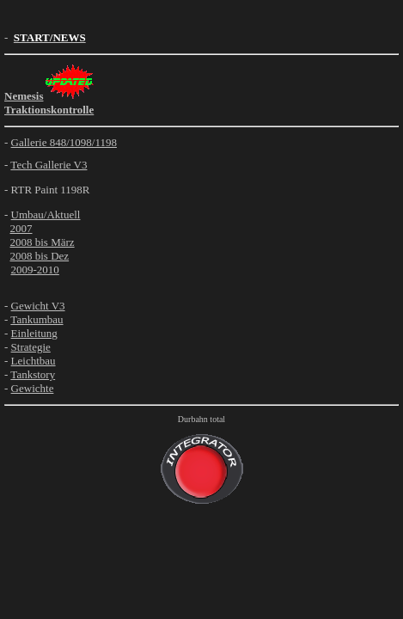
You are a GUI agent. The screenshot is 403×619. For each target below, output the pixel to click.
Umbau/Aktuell (46, 214)
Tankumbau (36, 319)
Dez (60, 255)
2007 (21, 228)
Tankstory (32, 374)
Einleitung (34, 333)
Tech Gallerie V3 (48, 164)
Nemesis (24, 95)
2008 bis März (42, 242)
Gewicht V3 (38, 305)
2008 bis (31, 255)
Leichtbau (33, 360)
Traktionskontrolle (49, 109)
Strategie (31, 346)
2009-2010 (35, 269)
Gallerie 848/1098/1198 (64, 142)
